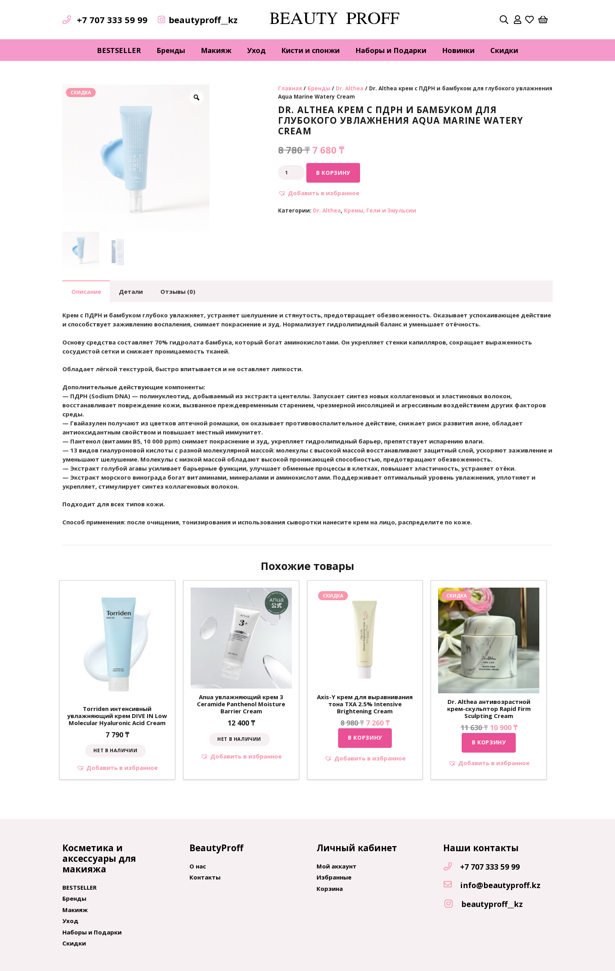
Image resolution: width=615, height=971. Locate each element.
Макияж (75, 910)
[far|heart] (529, 20)
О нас (197, 866)
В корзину (333, 172)
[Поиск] (504, 19)
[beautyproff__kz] (452, 904)
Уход (70, 921)
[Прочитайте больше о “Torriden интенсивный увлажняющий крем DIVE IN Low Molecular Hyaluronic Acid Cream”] (115, 751)
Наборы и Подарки (92, 932)
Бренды (319, 88)
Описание (86, 291)
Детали (131, 291)
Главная (290, 88)
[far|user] (517, 20)
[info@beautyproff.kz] (451, 885)
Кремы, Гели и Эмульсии (380, 210)
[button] (318, 193)
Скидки (74, 943)
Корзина (330, 888)
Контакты (204, 877)
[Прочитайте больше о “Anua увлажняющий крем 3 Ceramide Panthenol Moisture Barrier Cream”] (239, 739)
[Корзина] (543, 19)
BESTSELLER (79, 887)
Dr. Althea (350, 88)
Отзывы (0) (177, 291)
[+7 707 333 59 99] (451, 867)
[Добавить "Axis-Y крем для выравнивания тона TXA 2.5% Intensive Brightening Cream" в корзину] (365, 738)
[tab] (86, 291)
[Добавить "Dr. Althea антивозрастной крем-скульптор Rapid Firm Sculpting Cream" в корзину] (489, 743)
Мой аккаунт (337, 866)
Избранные (334, 877)
